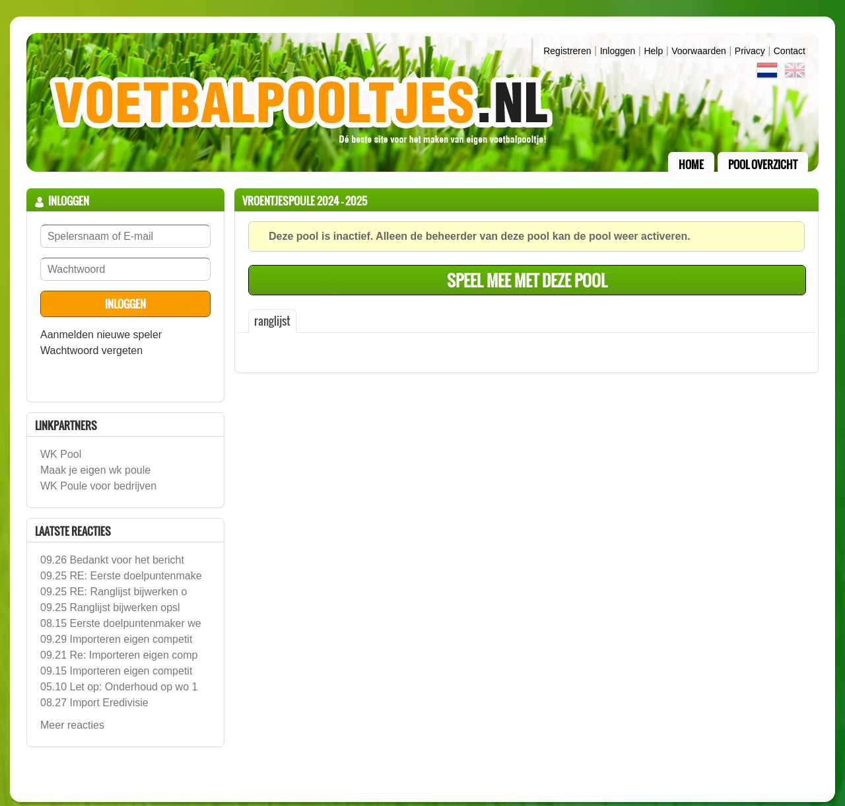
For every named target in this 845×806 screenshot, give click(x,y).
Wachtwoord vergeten (91, 350)
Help (653, 51)
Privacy (750, 51)
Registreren (567, 51)
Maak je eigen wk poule (95, 470)
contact (789, 51)
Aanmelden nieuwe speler (101, 334)
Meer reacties (72, 725)
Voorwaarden (698, 51)
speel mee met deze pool (527, 280)
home (691, 164)
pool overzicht (762, 164)
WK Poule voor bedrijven (98, 486)
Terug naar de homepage (422, 102)
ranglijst (272, 320)
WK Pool (60, 454)
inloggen (618, 51)
